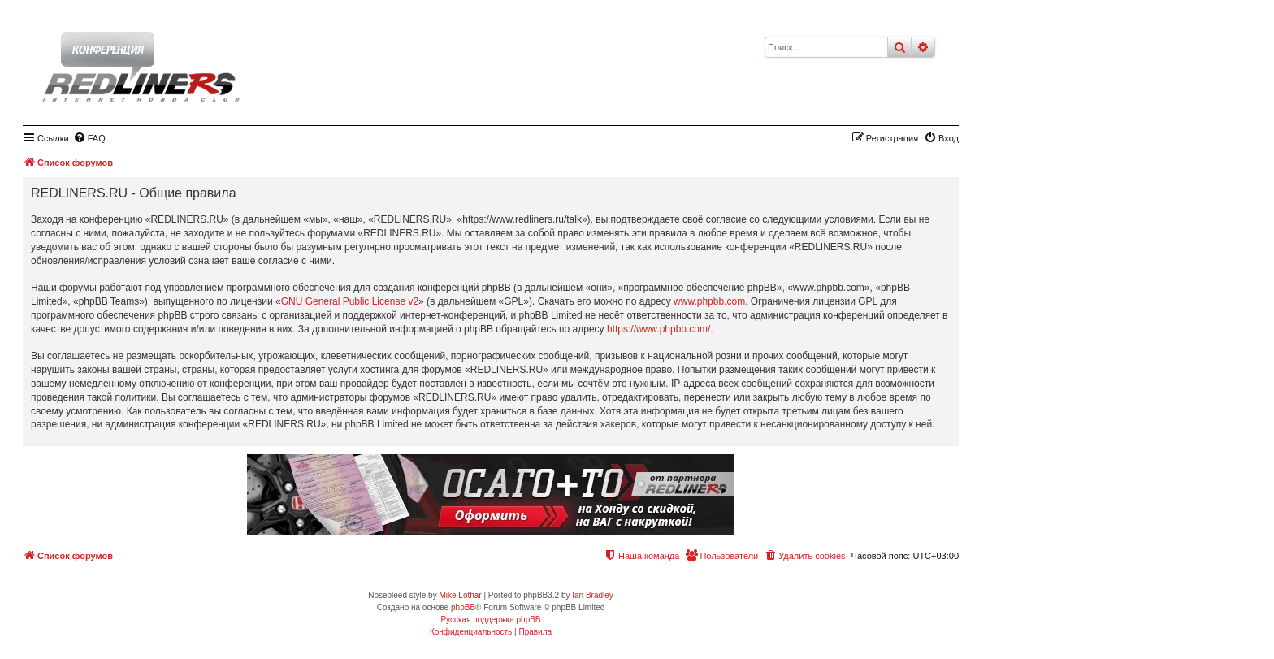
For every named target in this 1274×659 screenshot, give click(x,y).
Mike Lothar (460, 595)
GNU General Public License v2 (349, 301)
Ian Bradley (592, 595)
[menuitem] (89, 138)
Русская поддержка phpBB (490, 619)
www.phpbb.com (709, 301)
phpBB (463, 607)
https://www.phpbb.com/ (658, 329)
